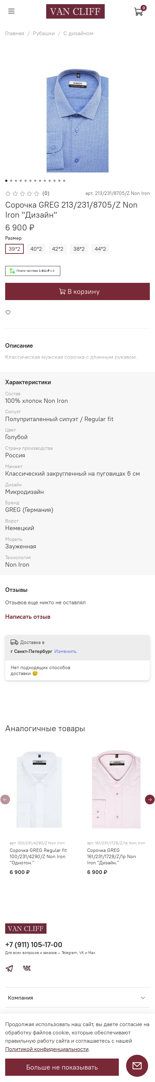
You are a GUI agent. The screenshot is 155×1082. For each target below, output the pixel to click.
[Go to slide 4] (21, 181)
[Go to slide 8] (40, 181)
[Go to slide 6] (30, 181)
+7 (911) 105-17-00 (33, 944)
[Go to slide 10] (50, 181)
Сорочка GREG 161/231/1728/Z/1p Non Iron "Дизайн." (111, 856)
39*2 (14, 248)
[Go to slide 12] (59, 181)
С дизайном (78, 33)
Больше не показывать (62, 1067)
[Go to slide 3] (16, 181)
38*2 (79, 248)
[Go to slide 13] (64, 181)
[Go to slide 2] (11, 181)
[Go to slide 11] (54, 181)
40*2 (36, 248)
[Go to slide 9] (45, 181)
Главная (14, 33)
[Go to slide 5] (25, 181)
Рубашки (44, 33)
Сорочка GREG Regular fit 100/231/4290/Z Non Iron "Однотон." (38, 856)
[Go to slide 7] (35, 181)
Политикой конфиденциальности (47, 1048)
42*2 (57, 248)
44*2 (100, 248)
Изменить (65, 651)
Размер (13, 238)
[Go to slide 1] (6, 181)
